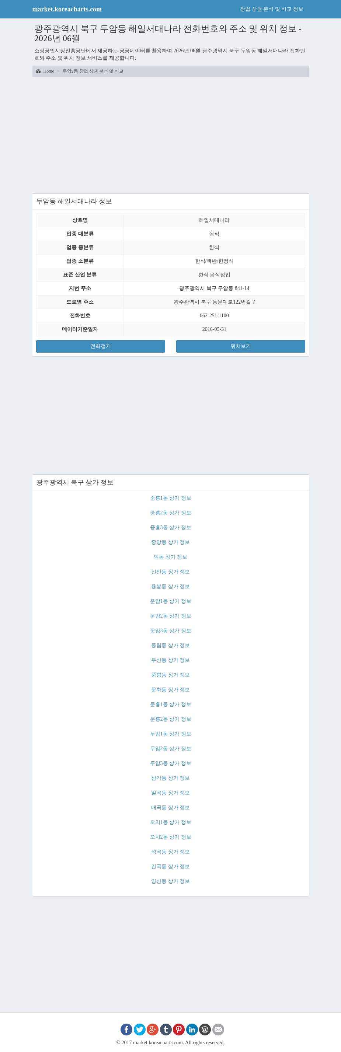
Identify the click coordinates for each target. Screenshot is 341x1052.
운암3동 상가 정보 (170, 630)
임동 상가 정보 (170, 557)
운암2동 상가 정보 (170, 616)
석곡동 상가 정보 (170, 851)
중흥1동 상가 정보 (170, 498)
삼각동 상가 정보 (170, 778)
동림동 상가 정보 (170, 645)
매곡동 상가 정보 (170, 807)
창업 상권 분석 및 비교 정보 (271, 9)
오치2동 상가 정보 (170, 837)
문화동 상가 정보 (170, 689)
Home (45, 71)
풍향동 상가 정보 (170, 675)
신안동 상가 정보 (170, 571)
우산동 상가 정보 (170, 660)
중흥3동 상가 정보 (170, 527)
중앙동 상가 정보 (170, 542)
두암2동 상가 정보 (170, 748)
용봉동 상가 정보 (170, 586)
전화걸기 (100, 346)
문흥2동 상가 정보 (170, 719)
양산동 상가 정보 (170, 881)
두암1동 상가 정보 (170, 734)
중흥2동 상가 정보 (170, 512)
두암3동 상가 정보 (170, 763)
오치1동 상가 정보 (170, 822)
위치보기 (240, 346)
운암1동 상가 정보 (170, 601)
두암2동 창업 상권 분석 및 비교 (93, 71)
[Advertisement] (170, 134)
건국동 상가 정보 (170, 866)
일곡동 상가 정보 (170, 793)
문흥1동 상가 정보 (170, 704)
